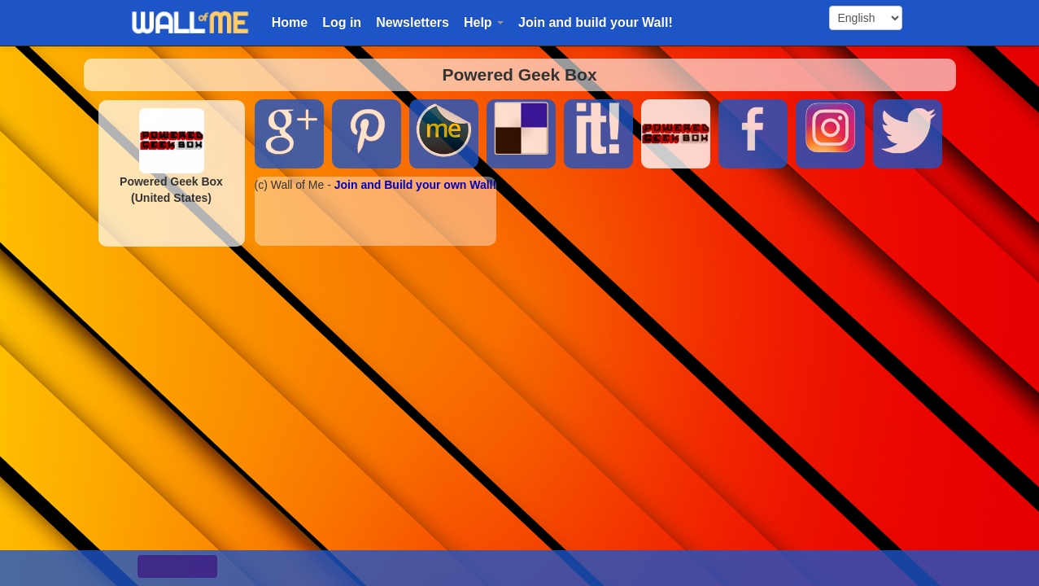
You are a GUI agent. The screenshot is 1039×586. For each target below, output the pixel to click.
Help (484, 22)
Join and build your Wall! (595, 22)
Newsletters (412, 22)
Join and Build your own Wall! (415, 184)
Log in (341, 22)
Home (290, 22)
